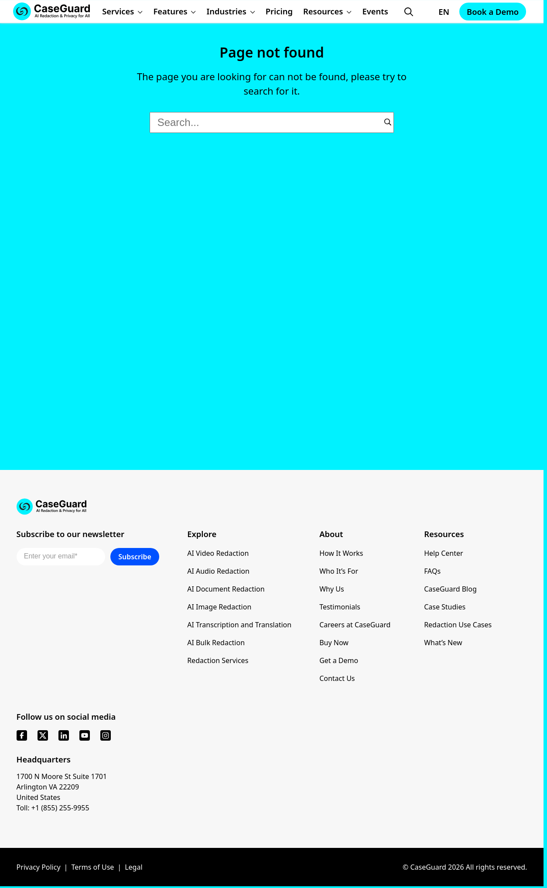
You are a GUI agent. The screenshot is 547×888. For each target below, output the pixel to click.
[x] (43, 735)
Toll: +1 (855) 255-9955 (53, 808)
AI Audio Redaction (218, 571)
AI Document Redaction (226, 589)
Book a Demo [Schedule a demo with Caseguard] (493, 11)
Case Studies (444, 607)
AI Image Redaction (219, 607)
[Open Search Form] (409, 11)
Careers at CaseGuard (354, 624)
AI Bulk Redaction (216, 642)
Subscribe (134, 556)
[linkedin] (63, 735)
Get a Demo (338, 660)
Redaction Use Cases (458, 624)
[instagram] (105, 735)
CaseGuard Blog (450, 589)
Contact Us (337, 678)
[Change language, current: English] (436, 12)
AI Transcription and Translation (239, 624)
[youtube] (84, 735)
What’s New (443, 642)
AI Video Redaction (218, 553)
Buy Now (334, 642)
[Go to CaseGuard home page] (272, 506)
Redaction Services (217, 660)
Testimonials (339, 607)
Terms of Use (92, 867)
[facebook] (22, 735)
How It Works (341, 553)
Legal (133, 867)
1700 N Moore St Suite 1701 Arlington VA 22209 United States (62, 787)
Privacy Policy (39, 867)
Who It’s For (338, 571)
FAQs (432, 571)
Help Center (443, 553)
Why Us (331, 589)
